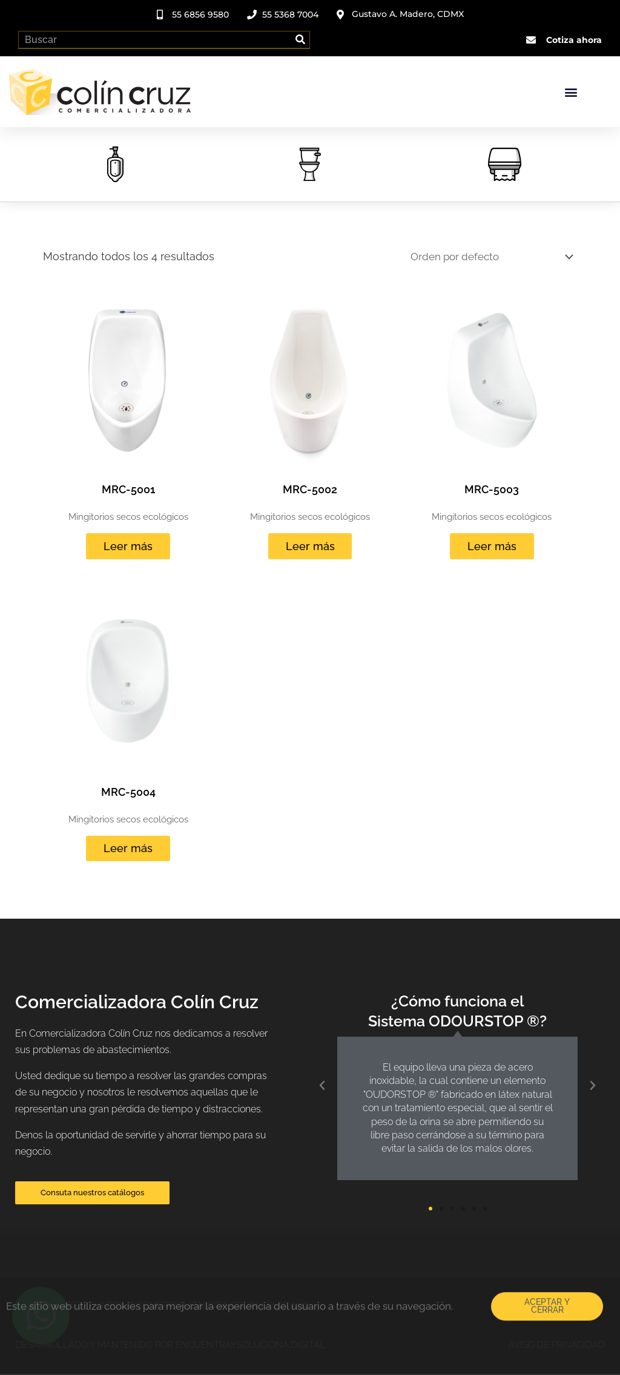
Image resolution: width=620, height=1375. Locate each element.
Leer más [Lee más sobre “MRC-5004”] (128, 849)
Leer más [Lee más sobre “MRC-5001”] (128, 546)
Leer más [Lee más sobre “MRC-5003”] (491, 546)
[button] (571, 90)
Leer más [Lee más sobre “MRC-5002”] (310, 546)
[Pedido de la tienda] (482, 255)
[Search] (300, 38)
